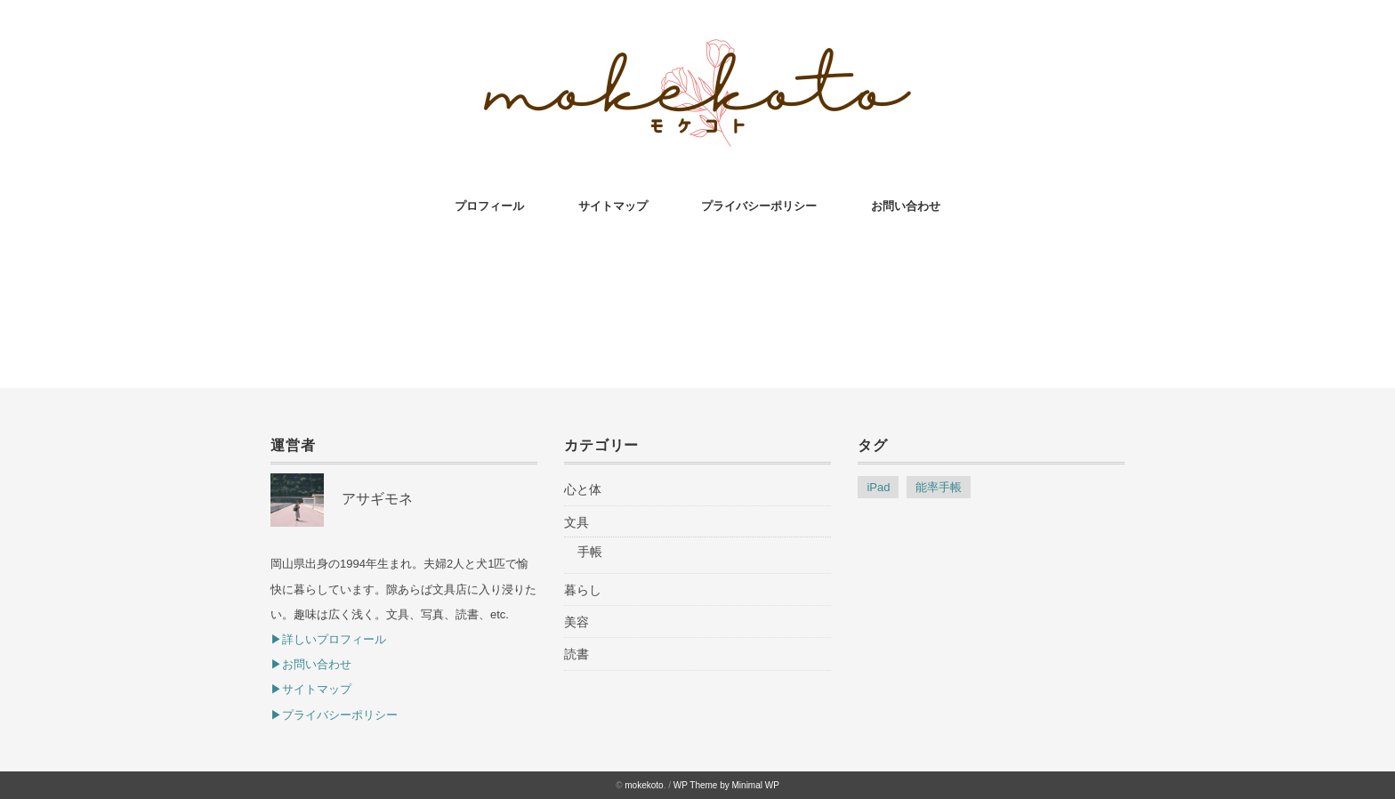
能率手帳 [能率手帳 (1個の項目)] (938, 487)
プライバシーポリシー (759, 206)
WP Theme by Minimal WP (726, 785)
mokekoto (644, 785)
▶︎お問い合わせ (310, 664)
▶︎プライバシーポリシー (334, 715)
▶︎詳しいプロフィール (328, 639)
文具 (576, 522)
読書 (576, 654)
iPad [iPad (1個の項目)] (878, 487)
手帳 (589, 552)
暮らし (582, 590)
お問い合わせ (905, 206)
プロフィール (489, 206)
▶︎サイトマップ (310, 689)
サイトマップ (613, 206)
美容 (576, 622)
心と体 (582, 489)
